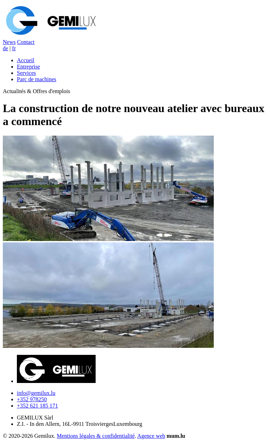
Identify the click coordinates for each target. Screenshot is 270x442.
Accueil (25, 60)
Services (26, 73)
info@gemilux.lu (36, 393)
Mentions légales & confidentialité (96, 436)
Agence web (151, 436)
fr (14, 48)
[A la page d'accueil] (52, 36)
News (9, 42)
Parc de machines (36, 79)
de (5, 48)
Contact (25, 42)
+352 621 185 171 (37, 406)
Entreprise (28, 67)
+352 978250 (32, 399)
